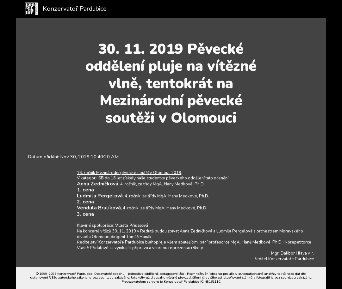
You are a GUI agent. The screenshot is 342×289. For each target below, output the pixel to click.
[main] (170, 83)
